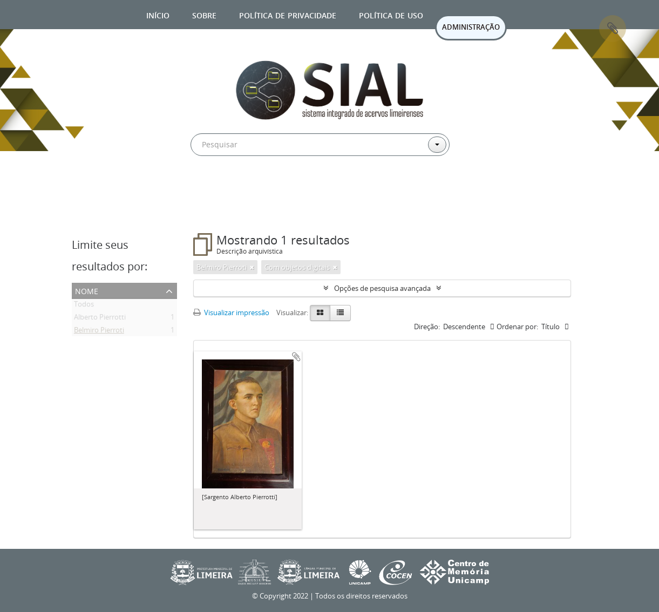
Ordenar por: (517, 326)
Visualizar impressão (231, 312)
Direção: (427, 326)
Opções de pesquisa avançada (382, 288)
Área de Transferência (612, 28)
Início (157, 14)
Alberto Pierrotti (100, 319)
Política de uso (391, 14)
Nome (86, 290)
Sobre (204, 14)
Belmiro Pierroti (99, 332)
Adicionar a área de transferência (296, 356)
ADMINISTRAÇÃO (471, 27)
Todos (84, 306)
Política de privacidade (287, 14)
